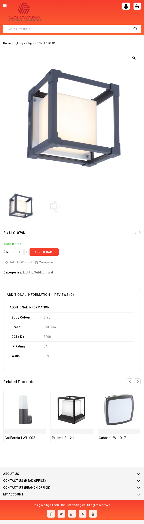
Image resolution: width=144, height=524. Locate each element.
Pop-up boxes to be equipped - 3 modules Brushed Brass (140, 238)
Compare (46, 262)
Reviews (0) (64, 295)
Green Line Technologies (68, 505)
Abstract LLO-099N (135, 235)
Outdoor (40, 272)
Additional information (28, 295)
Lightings (19, 43)
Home (7, 43)
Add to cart (44, 252)
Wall (51, 272)
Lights (32, 43)
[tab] (30, 294)
